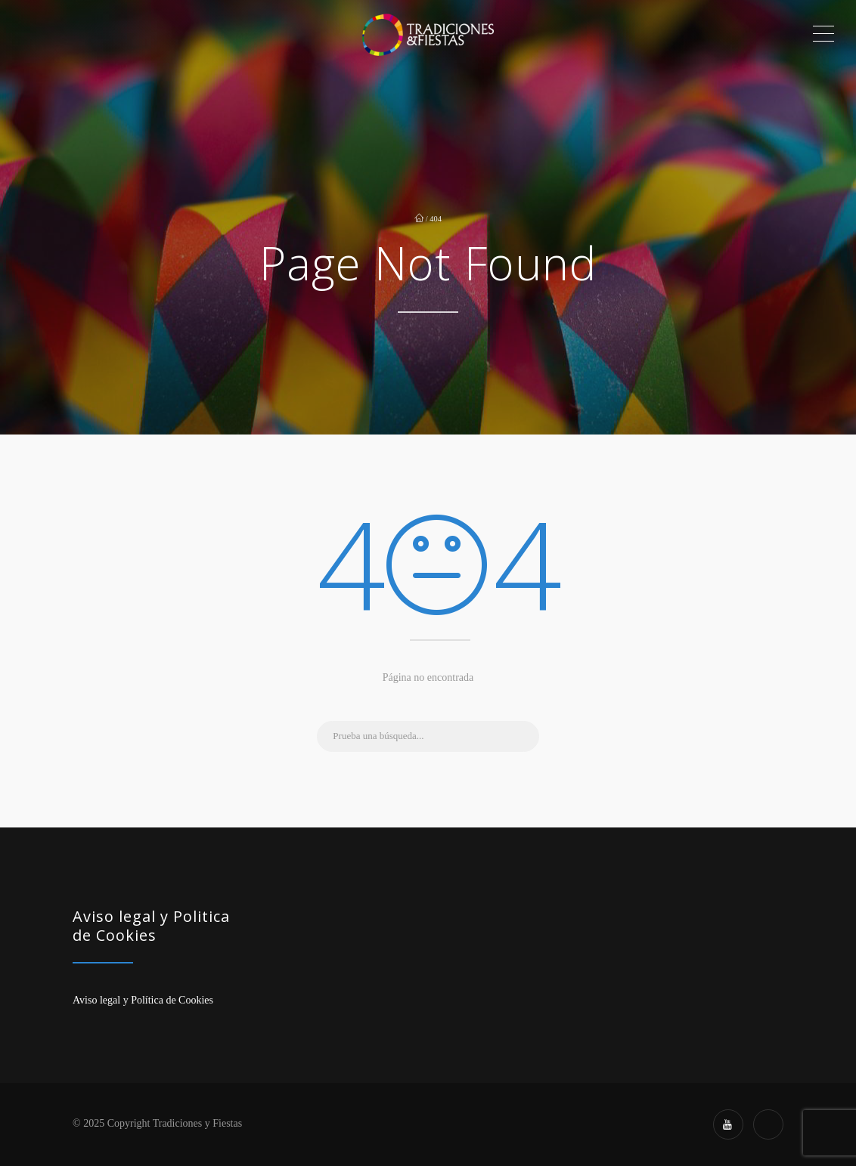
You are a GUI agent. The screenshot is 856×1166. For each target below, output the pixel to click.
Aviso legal (96, 1000)
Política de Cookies (172, 1000)
